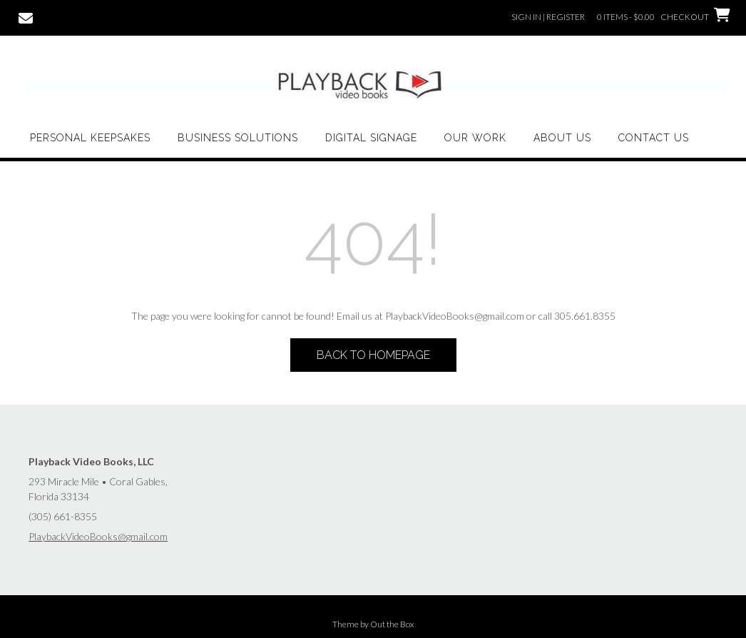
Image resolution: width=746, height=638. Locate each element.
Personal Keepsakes (90, 137)
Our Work (475, 137)
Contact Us (653, 137)
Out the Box (392, 624)
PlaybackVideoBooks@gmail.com (98, 536)
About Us (562, 137)
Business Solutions (238, 137)
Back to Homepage (373, 355)
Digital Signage (371, 137)
